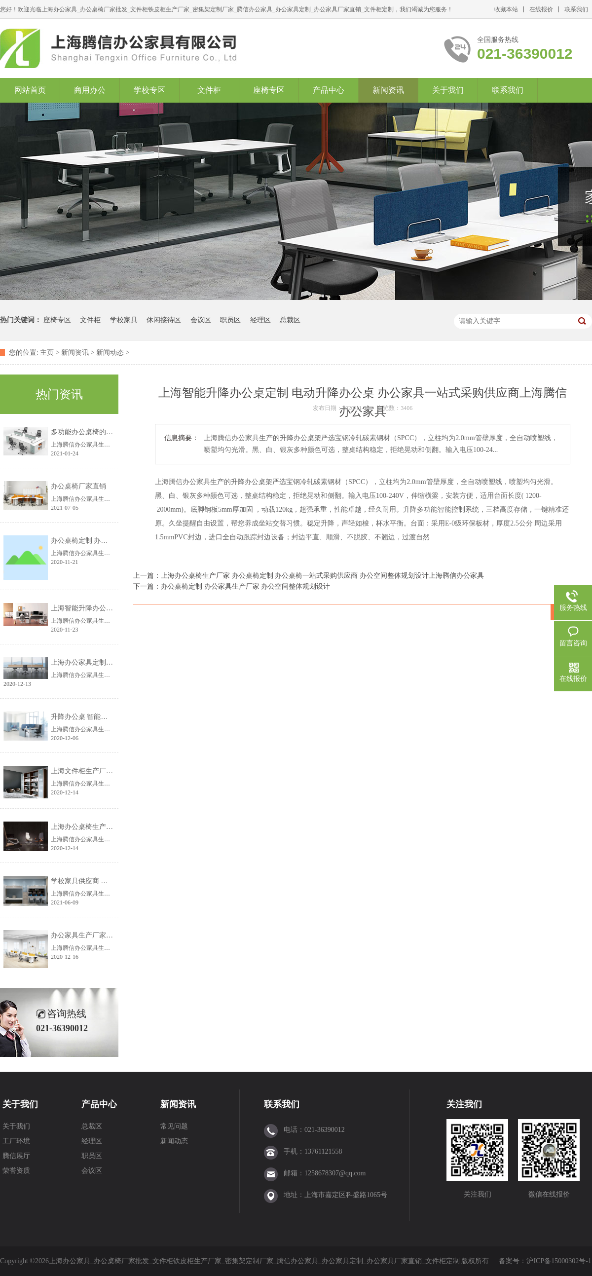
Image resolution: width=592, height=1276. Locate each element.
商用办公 (90, 90)
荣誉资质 (16, 1170)
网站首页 (30, 90)
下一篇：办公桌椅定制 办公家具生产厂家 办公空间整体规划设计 (231, 586)
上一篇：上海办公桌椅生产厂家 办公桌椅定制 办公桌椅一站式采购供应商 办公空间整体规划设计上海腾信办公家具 (308, 575)
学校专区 (149, 90)
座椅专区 (269, 90)
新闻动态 (110, 352)
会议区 (200, 320)
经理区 (260, 320)
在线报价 (541, 9)
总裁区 (290, 320)
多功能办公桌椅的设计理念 (92, 432)
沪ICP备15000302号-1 (558, 1261)
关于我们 (448, 90)
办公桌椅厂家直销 (78, 486)
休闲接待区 (164, 320)
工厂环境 (16, 1141)
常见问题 (174, 1126)
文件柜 (209, 90)
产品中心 (328, 90)
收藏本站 (506, 9)
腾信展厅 (16, 1156)
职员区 (230, 320)
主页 (47, 352)
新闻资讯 (388, 90)
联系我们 (576, 9)
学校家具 (124, 320)
